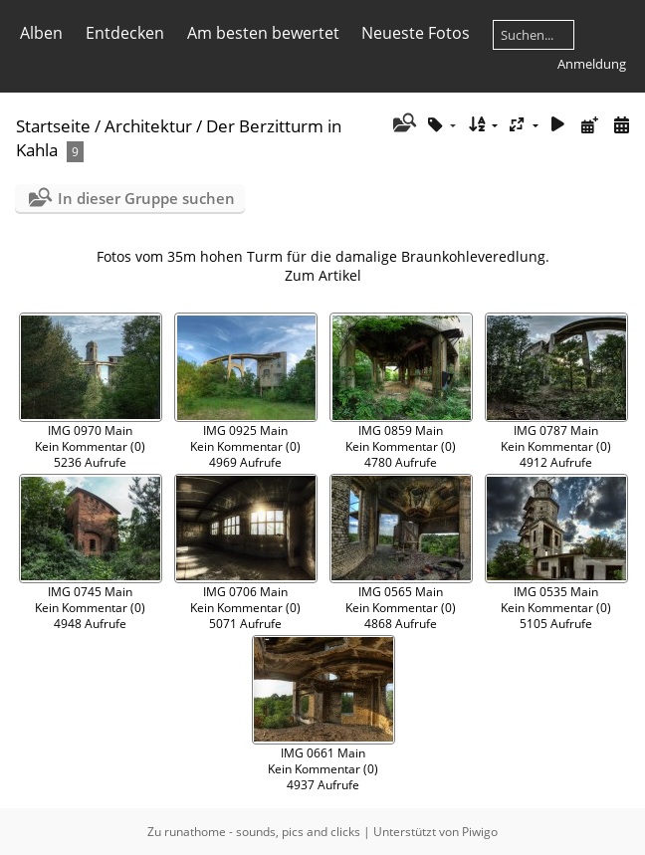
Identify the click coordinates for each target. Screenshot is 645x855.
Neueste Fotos (415, 33)
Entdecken (125, 33)
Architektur (148, 125)
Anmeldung (591, 64)
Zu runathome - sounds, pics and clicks (253, 831)
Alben (41, 33)
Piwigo (480, 831)
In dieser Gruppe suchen (146, 198)
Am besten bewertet (263, 33)
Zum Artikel (323, 275)
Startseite (53, 125)
